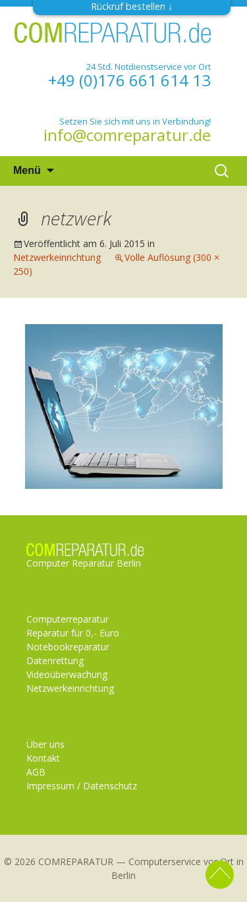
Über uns (45, 744)
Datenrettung (55, 660)
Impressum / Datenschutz (81, 785)
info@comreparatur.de (127, 135)
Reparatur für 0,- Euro (72, 633)
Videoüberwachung (66, 674)
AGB (35, 772)
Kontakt (43, 758)
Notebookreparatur (67, 646)
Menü (27, 170)
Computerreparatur (67, 619)
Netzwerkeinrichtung (57, 257)
